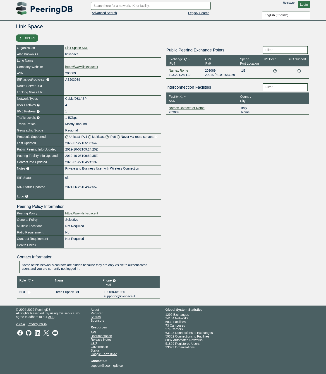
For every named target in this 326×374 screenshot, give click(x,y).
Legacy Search (198, 13)
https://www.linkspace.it (81, 67)
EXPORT (27, 38)
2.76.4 (20, 324)
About (95, 309)
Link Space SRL (76, 48)
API (93, 332)
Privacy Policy (37, 324)
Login (304, 4)
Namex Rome (178, 70)
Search (96, 317)
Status (95, 350)
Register (288, 2)
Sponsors (97, 320)
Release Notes (101, 339)
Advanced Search (104, 13)
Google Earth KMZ (104, 354)
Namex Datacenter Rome (187, 108)
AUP (51, 317)
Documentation (101, 336)
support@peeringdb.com (108, 365)
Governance (99, 347)
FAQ (94, 343)
